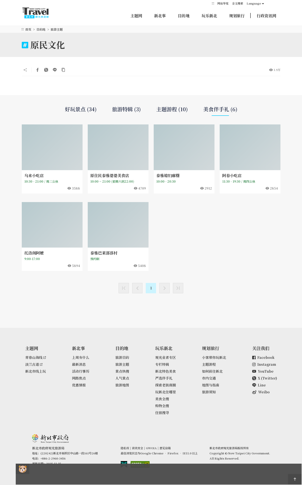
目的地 (183, 15)
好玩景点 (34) (81, 109)
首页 (28, 29)
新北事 (160, 15)
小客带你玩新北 (214, 357)
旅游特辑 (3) (126, 109)
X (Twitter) (264, 378)
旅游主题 (122, 364)
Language (254, 3)
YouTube (263, 371)
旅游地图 (122, 385)
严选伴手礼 (163, 378)
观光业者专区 (165, 357)
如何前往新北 (212, 371)
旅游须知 (209, 391)
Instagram (264, 364)
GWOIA (151, 448)
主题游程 (209, 364)
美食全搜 (162, 398)
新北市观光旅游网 (39, 13)
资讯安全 (137, 448)
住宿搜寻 (162, 412)
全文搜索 (237, 3)
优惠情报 (79, 385)
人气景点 (122, 378)
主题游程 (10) (172, 109)
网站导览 (222, 3)
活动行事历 (80, 371)
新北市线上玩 (35, 371)
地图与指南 (210, 385)
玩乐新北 (209, 15)
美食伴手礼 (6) (220, 110)
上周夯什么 (80, 357)
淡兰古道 (33, 364)
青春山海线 (35, 357)
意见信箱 (165, 448)
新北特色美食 (165, 371)
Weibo (261, 391)
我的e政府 (124, 464)
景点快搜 (122, 371)
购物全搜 (162, 405)
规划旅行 (237, 15)
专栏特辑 (162, 364)
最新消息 (79, 364)
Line (259, 385)
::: (213, 3)
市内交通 (209, 378)
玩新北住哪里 (165, 391)
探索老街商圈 (165, 385)
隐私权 (125, 448)
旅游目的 (122, 357)
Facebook (263, 357)
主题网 (136, 15)
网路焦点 (79, 378)
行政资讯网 (266, 15)
